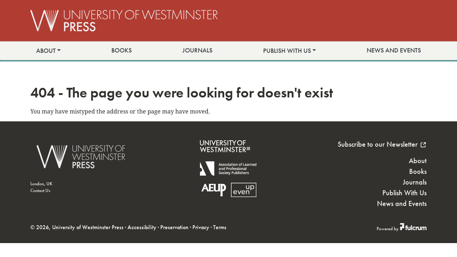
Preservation (174, 227)
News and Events (394, 50)
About (46, 51)
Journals (197, 50)
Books (121, 50)
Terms (219, 227)
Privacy (200, 227)
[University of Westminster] (225, 157)
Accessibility (141, 227)
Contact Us (40, 190)
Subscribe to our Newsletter (382, 144)
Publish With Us (287, 51)
